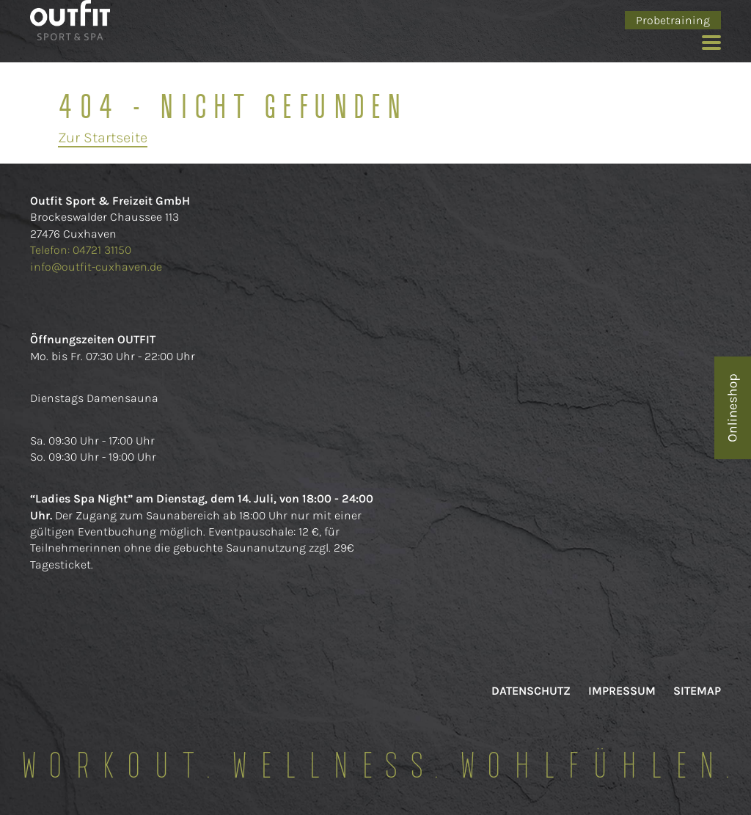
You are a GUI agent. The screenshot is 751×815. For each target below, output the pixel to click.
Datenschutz (531, 691)
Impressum (622, 691)
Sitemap (697, 691)
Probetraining (673, 20)
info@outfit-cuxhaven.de (96, 267)
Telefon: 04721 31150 (82, 250)
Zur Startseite (102, 137)
